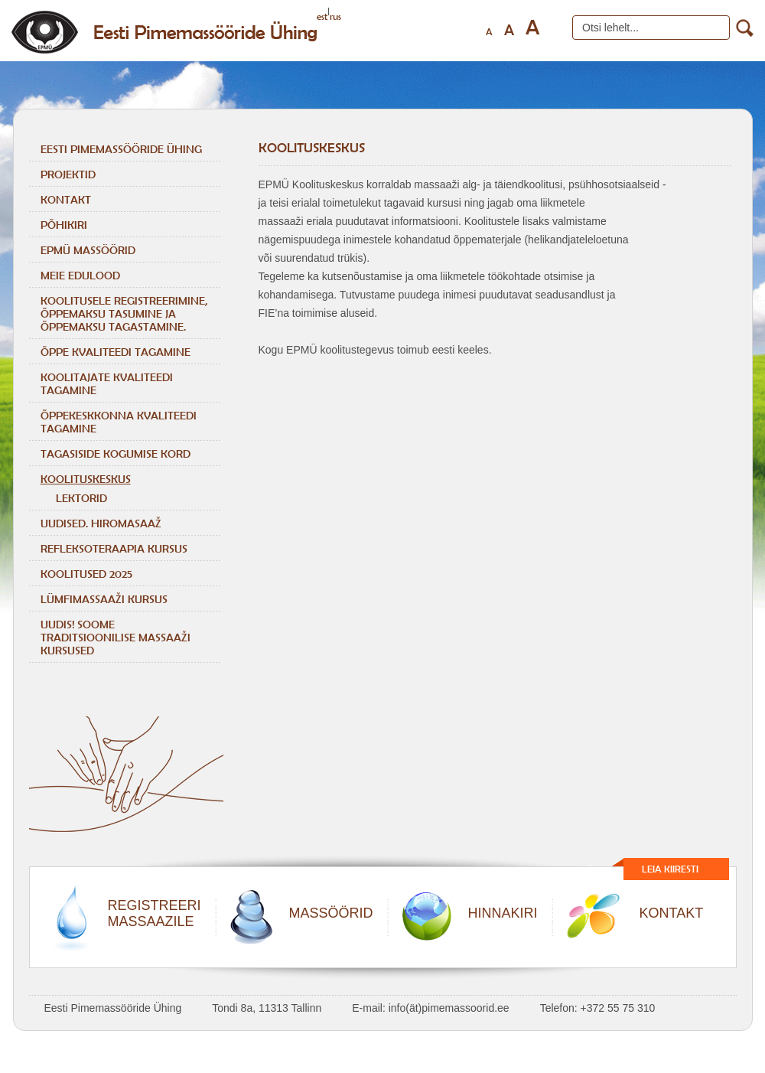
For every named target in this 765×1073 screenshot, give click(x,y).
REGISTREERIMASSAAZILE (154, 913)
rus (335, 16)
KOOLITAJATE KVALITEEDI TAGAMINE (107, 383)
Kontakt (66, 199)
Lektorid (81, 497)
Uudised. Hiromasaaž (101, 523)
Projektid (68, 174)
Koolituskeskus (86, 478)
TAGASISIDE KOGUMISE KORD (115, 453)
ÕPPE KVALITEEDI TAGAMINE (115, 351)
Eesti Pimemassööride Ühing (121, 148)
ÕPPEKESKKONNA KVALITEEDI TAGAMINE (119, 422)
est (322, 16)
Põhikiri (64, 224)
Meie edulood (80, 275)
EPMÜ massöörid (88, 249)
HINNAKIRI (503, 913)
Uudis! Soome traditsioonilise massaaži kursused (115, 637)
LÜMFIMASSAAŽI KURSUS (104, 598)
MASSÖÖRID (331, 913)
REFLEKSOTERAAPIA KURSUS (114, 548)
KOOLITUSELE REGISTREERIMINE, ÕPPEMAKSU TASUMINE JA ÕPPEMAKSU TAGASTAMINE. (124, 313)
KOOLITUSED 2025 (86, 573)
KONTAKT (672, 913)
